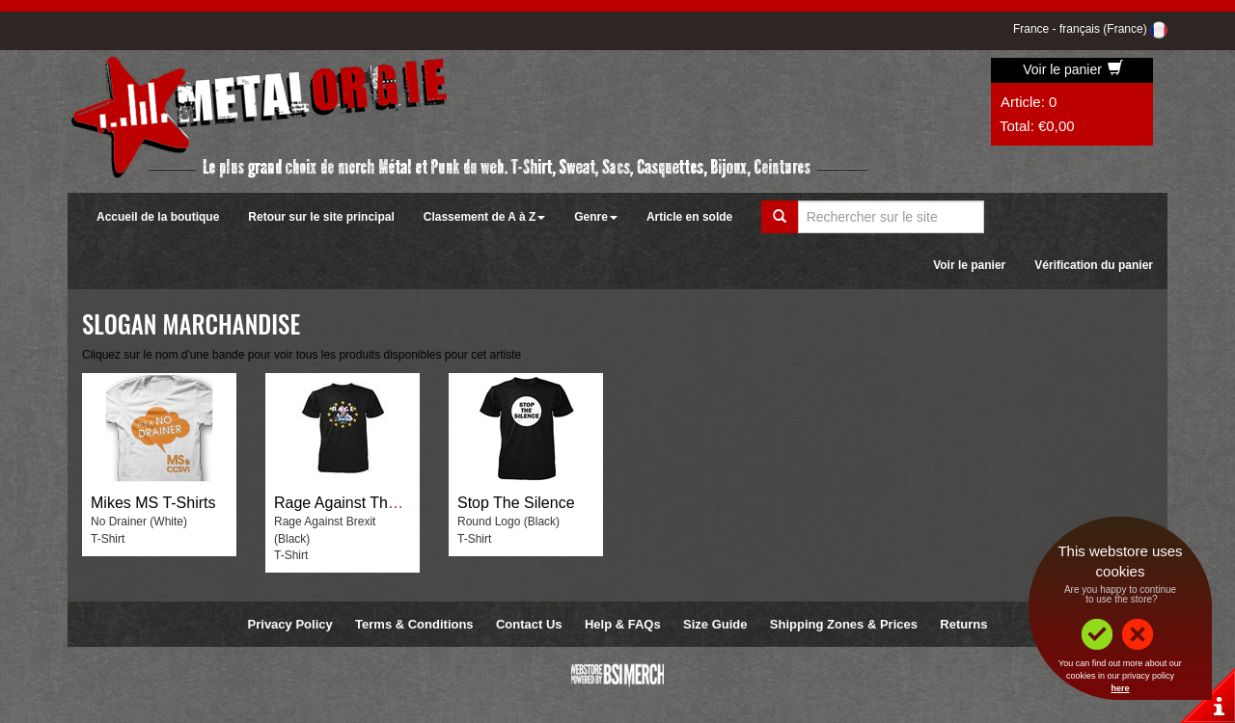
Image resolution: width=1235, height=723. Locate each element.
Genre (596, 217)
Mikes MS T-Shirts (153, 503)
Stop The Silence (516, 503)
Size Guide (715, 624)
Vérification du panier (1093, 265)
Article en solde (689, 217)
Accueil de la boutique (157, 217)
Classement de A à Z (484, 217)
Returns (963, 624)
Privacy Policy (290, 624)
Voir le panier (1073, 69)
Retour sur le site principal (321, 217)
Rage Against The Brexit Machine (388, 503)
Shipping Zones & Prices (844, 624)
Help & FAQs (623, 624)
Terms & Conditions (414, 624)
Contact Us (529, 624)
